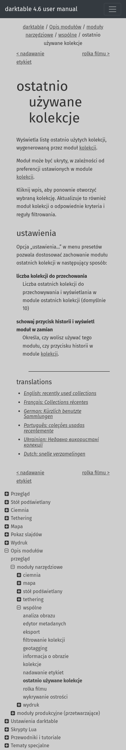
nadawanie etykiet (43, 673)
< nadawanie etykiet (30, 58)
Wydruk (19, 543)
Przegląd (20, 494)
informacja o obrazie (46, 656)
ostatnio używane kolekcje (52, 681)
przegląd (20, 559)
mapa (29, 583)
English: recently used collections (60, 393)
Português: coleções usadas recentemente (54, 428)
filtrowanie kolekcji (44, 640)
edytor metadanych (44, 624)
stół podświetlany (42, 591)
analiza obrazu (39, 616)
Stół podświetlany (30, 502)
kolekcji (87, 148)
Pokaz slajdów (26, 534)
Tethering (21, 518)
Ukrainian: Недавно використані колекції (61, 442)
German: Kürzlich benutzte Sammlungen (52, 414)
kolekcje (32, 664)
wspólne (67, 35)
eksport (31, 632)
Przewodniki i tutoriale (36, 737)
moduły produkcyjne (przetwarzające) (58, 713)
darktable (33, 27)
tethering (33, 599)
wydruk (31, 705)
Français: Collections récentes (56, 402)
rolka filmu (35, 689)
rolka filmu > (96, 54)
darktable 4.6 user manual (41, 9)
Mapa (17, 526)
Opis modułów (65, 27)
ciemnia (31, 575)
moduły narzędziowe (40, 567)
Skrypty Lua (23, 729)
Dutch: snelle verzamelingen (54, 454)
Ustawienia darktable (34, 721)
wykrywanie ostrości (45, 697)
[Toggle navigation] (112, 9)
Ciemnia (20, 510)
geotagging (35, 648)
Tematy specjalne (30, 745)
